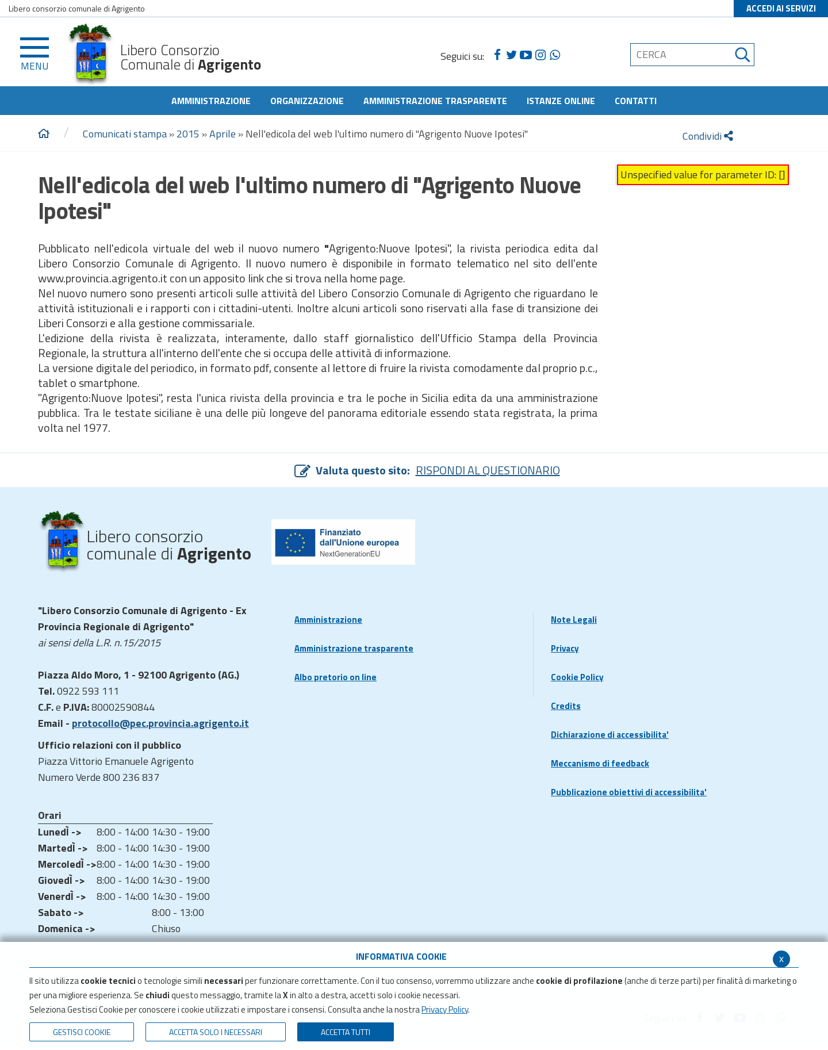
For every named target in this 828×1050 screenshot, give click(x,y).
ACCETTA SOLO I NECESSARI (215, 1032)
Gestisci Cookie (81, 1032)
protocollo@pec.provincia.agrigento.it (160, 723)
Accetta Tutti (345, 1032)
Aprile (222, 133)
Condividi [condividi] (708, 136)
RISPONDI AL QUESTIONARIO (488, 470)
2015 (188, 133)
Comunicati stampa (125, 133)
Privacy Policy (444, 1009)
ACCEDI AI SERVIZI (781, 8)
